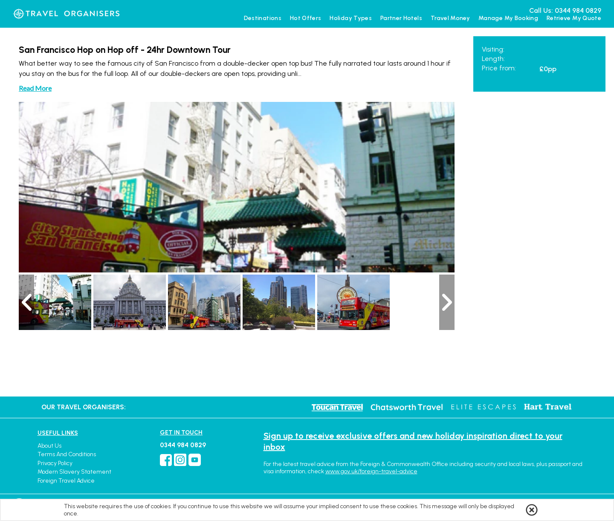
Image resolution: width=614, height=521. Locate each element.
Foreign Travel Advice (66, 480)
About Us (49, 445)
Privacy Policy (55, 463)
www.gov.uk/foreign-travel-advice (371, 471)
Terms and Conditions (67, 454)
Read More (35, 88)
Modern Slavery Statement (74, 471)
